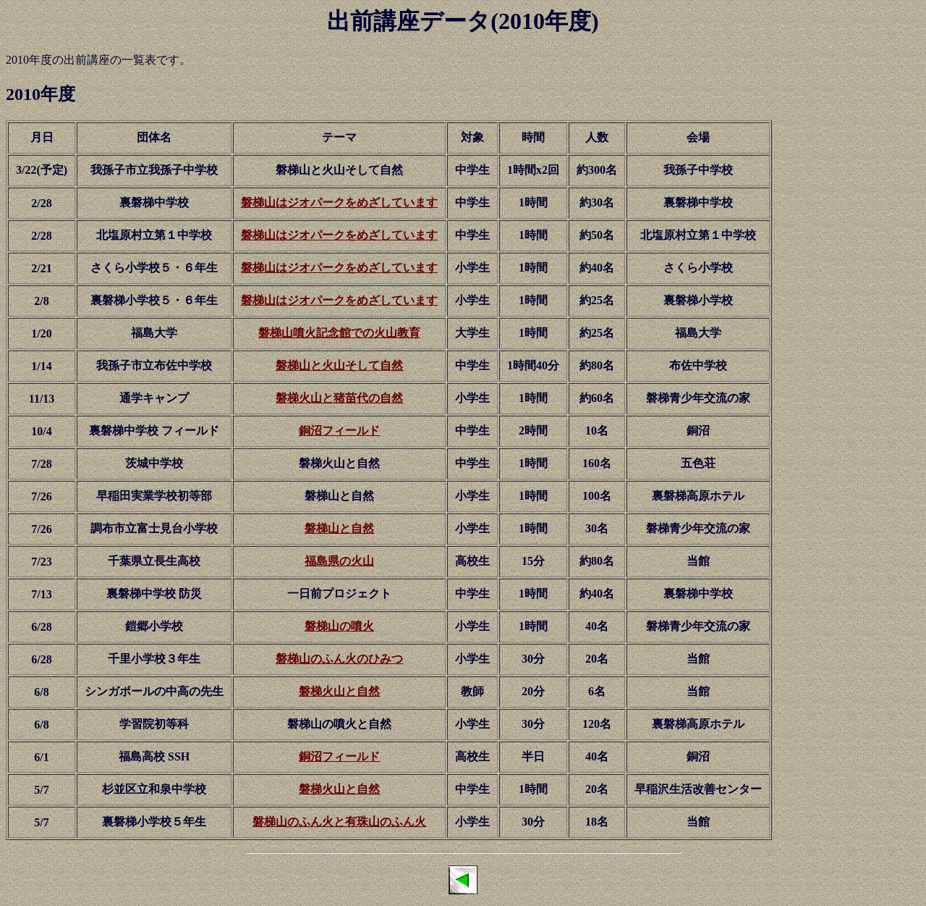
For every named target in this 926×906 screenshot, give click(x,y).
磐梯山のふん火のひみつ (339, 659)
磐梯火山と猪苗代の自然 (339, 398)
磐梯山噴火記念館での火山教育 (339, 333)
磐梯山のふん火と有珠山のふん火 (339, 821)
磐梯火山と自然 (339, 691)
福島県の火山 (339, 561)
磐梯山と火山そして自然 (339, 365)
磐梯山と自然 (339, 528)
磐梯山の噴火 (339, 626)
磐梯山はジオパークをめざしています (339, 202)
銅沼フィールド (339, 430)
